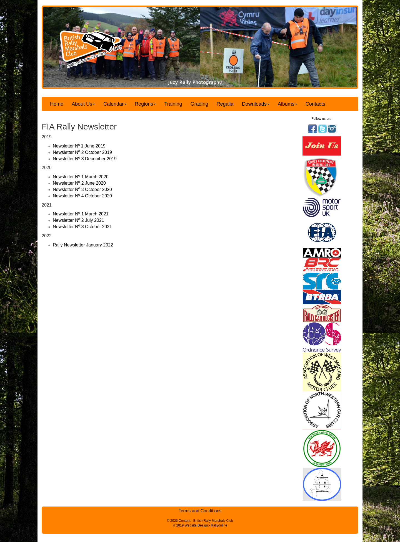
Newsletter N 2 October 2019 (82, 152)
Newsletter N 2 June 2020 (79, 183)
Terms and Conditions (200, 510)
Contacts (315, 104)
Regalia (225, 104)
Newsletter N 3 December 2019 (85, 158)
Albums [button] (287, 104)
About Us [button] (83, 104)
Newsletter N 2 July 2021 (78, 220)
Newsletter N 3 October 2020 (82, 189)
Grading (199, 104)
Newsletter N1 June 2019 (79, 146)
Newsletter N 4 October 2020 (82, 196)
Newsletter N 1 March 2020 (81, 176)
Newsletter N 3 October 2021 (82, 226)
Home (56, 104)
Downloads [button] (255, 104)
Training (173, 104)
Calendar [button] (114, 104)
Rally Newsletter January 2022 (83, 245)
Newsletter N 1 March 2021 (81, 214)
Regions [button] (145, 104)
